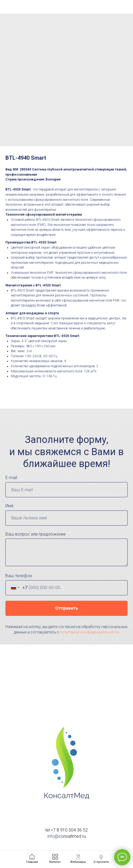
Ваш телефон (18, 575)
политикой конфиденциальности (89, 632)
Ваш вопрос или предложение (35, 534)
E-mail (11, 477)
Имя (9, 505)
